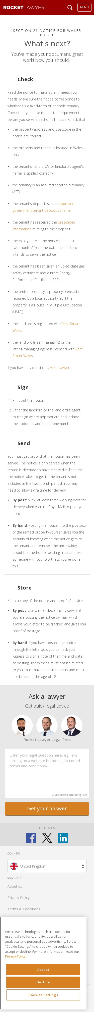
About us (15, 886)
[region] (43, 963)
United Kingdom (33, 866)
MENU (84, 7)
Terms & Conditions (24, 909)
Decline (43, 982)
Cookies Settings (43, 995)
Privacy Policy (19, 897)
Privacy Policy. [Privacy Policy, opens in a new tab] (15, 956)
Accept (43, 969)
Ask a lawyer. (60, 367)
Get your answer (47, 808)
